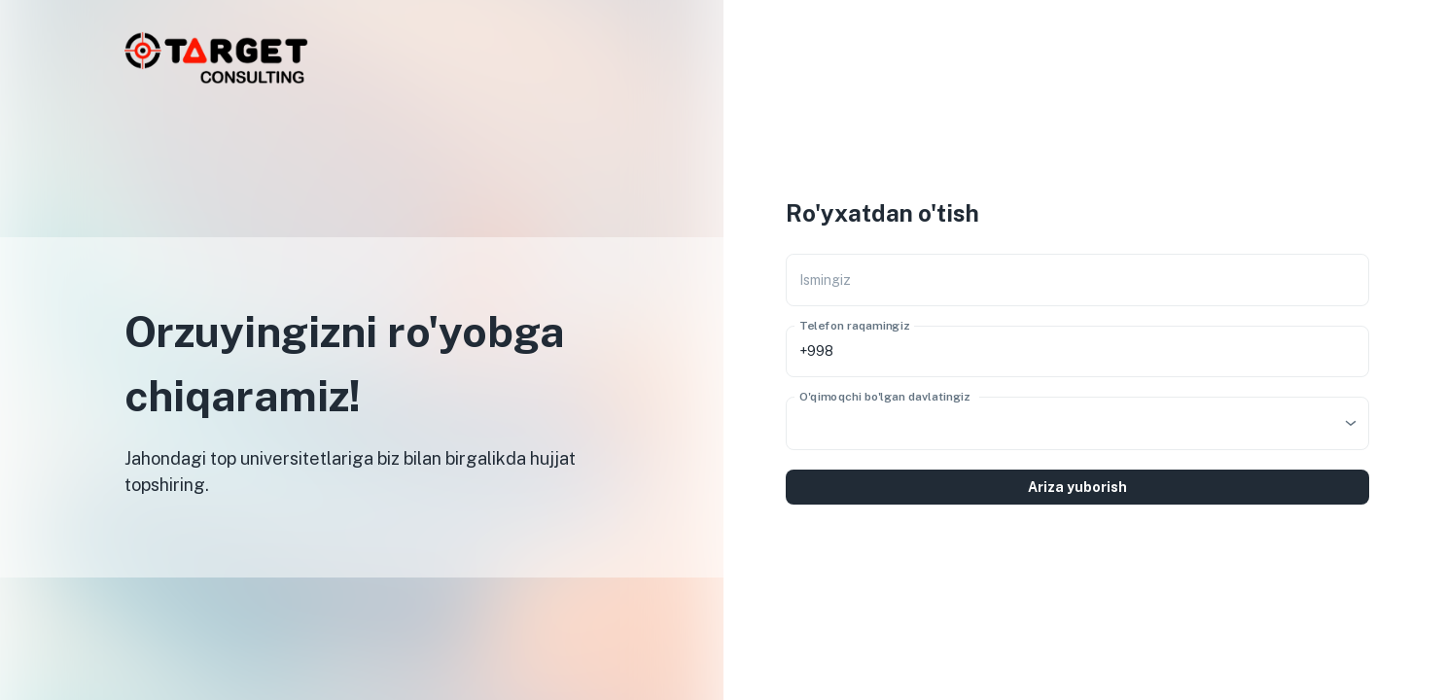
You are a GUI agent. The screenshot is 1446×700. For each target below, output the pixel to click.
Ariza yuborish (1077, 487)
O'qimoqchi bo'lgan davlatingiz (884, 395)
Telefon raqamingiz (854, 325)
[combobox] (1077, 423)
